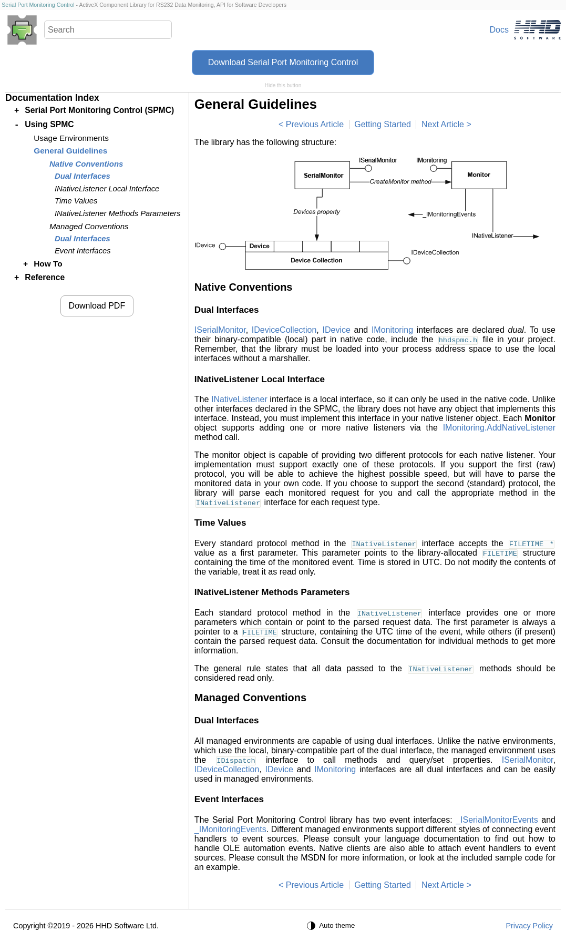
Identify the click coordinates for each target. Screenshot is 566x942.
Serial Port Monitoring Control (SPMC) (99, 110)
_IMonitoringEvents (230, 829)
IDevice (336, 329)
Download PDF (97, 305)
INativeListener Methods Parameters (117, 213)
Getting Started (382, 124)
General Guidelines (70, 150)
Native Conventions (86, 163)
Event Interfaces (83, 251)
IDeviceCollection (284, 329)
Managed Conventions (89, 226)
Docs (499, 29)
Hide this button (283, 85)
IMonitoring (392, 329)
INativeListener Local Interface (107, 189)
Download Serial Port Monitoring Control (283, 62)
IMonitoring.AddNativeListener (499, 427)
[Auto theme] (332, 925)
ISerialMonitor (220, 329)
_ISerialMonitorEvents (497, 819)
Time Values (76, 201)
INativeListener (239, 399)
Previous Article (315, 124)
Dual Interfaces (82, 176)
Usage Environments (71, 138)
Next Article (442, 124)
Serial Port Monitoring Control (38, 5)
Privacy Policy (529, 925)
